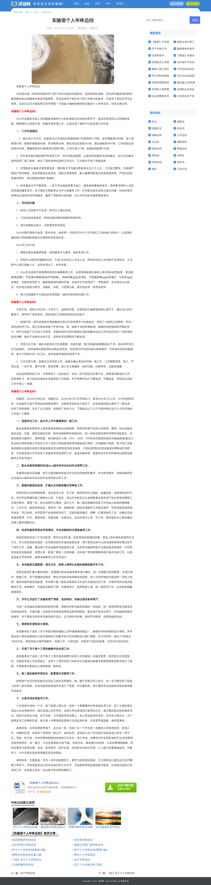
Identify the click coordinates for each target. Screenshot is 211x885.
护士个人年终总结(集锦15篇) (29, 849)
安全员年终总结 (83, 839)
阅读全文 (82, 28)
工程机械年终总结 (22, 864)
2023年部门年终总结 (24, 844)
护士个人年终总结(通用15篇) (91, 849)
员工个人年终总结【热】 (88, 864)
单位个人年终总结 (84, 854)
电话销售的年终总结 (24, 839)
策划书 (180, 128)
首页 (76, 3)
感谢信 (180, 121)
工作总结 (182, 135)
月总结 (155, 142)
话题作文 (157, 128)
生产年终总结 (82, 859)
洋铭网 (101, 881)
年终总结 (46, 12)
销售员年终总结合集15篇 (26, 854)
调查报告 (182, 142)
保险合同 (157, 135)
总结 (87, 3)
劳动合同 (157, 148)
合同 (97, 3)
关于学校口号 (159, 48)
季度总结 (182, 148)
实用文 (120, 3)
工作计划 (182, 169)
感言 (154, 169)
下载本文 (93, 28)
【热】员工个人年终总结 (26, 859)
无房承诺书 (158, 55)
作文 (154, 121)
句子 (108, 3)
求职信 (155, 155)
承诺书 (180, 162)
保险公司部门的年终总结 (88, 844)
